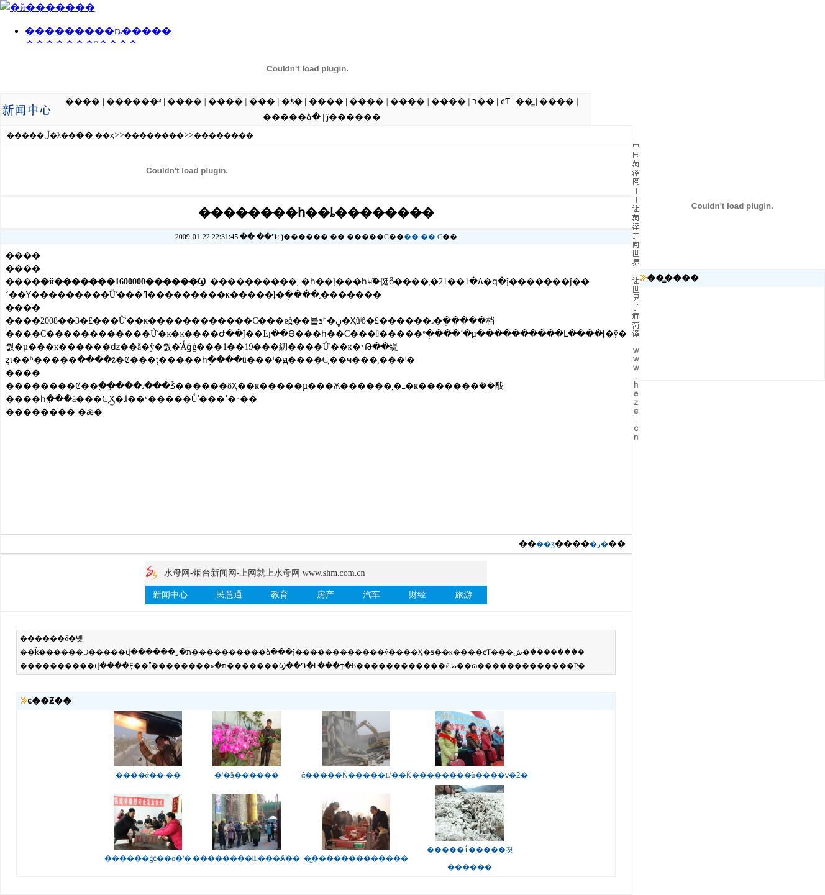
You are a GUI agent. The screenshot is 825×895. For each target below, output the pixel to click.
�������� (154, 135)
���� (82, 101)
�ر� (599, 544)
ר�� (483, 101)
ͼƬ (505, 101)
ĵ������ (353, 117)
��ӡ (545, 544)
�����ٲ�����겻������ (470, 852)
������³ (133, 101)
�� (411, 236)
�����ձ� (292, 117)
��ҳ (104, 135)
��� (262, 101)
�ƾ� (292, 101)
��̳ (524, 101)
